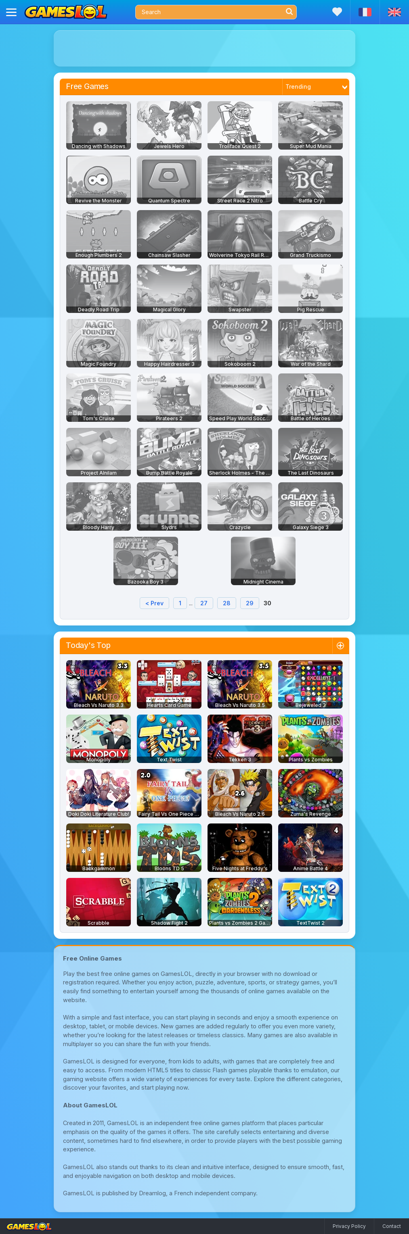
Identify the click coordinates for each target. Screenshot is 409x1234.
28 (227, 603)
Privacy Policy (349, 1226)
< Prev (154, 603)
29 (250, 603)
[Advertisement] (204, 48)
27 (204, 603)
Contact (391, 1226)
